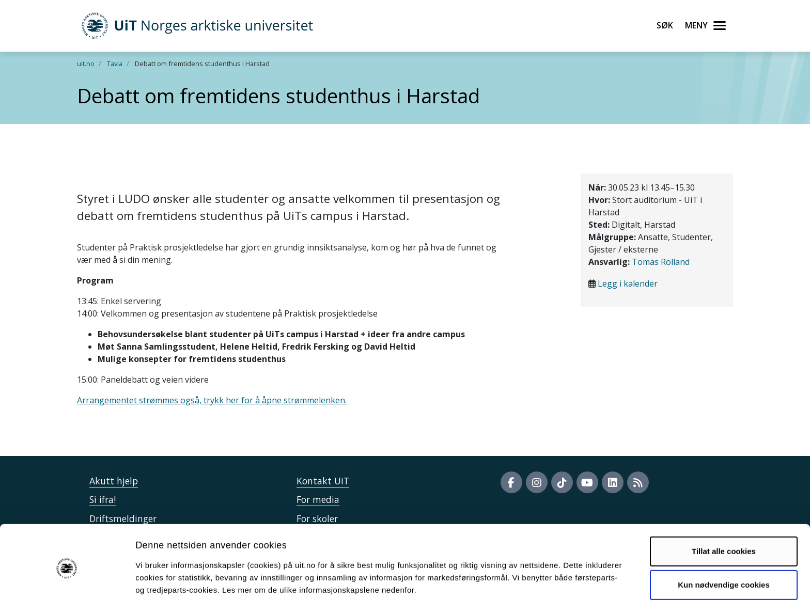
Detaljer (550, 593)
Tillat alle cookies (724, 521)
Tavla (114, 63)
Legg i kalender (628, 283)
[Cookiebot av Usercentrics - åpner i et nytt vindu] (67, 594)
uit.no (86, 63)
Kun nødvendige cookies (724, 554)
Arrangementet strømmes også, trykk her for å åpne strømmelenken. (212, 400)
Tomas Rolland (661, 261)
